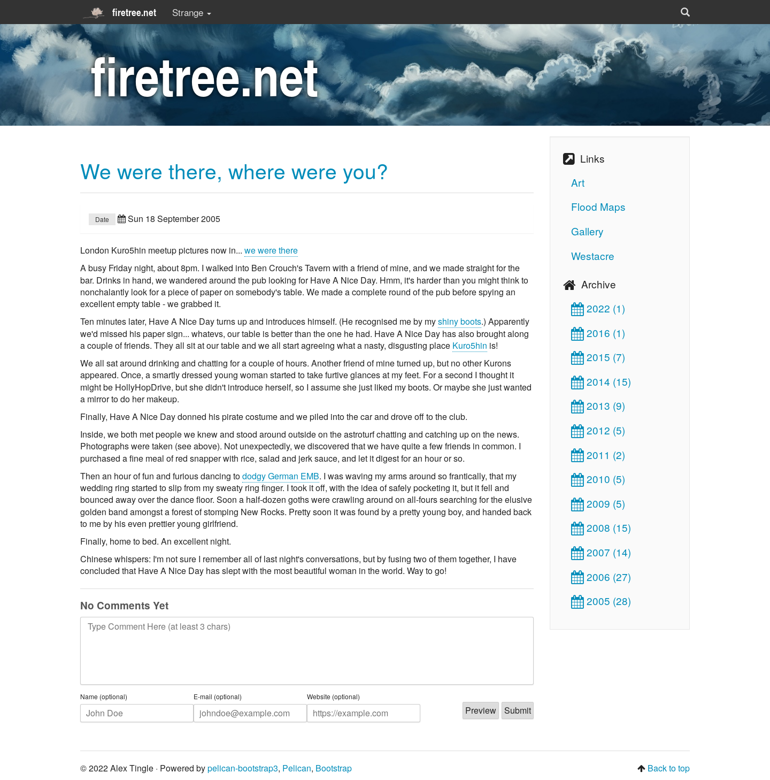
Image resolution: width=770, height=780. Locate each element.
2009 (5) (598, 503)
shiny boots (459, 321)
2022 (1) (598, 308)
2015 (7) (598, 356)
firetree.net (118, 12)
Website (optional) (333, 696)
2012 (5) (598, 430)
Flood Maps (598, 206)
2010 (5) (598, 478)
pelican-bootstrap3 (242, 768)
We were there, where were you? (234, 170)
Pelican (296, 768)
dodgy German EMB (280, 476)
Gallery (587, 231)
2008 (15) (601, 527)
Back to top (669, 768)
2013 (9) (598, 405)
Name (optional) (103, 696)
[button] (685, 12)
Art (577, 182)
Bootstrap (333, 768)
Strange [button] (191, 12)
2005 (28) (601, 600)
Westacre (592, 255)
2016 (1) (598, 332)
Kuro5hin (469, 345)
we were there (271, 250)
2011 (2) (598, 454)
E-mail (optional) (218, 696)
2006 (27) (601, 576)
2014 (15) (601, 381)
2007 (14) (601, 552)
